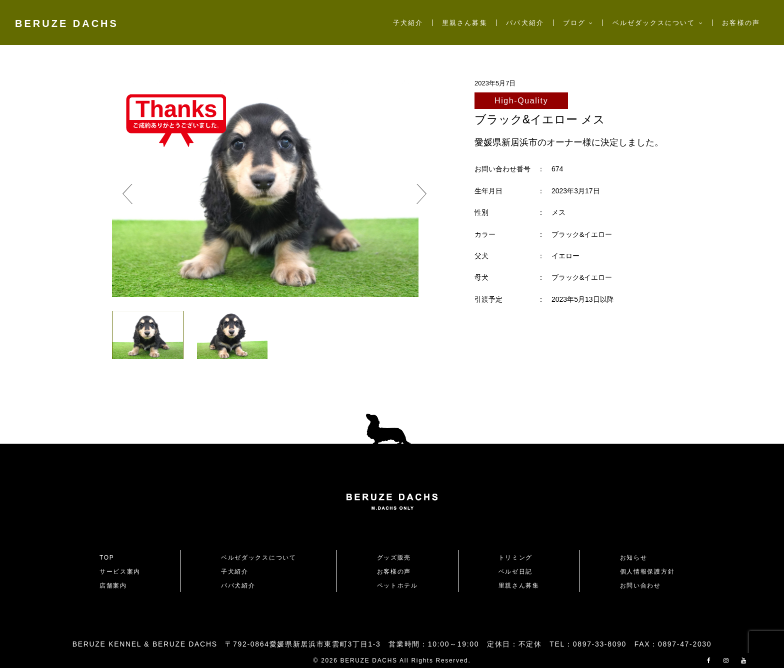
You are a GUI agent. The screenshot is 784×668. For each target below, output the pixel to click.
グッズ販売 (394, 557)
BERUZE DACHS (66, 23)
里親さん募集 (464, 22)
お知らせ (634, 557)
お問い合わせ (644, 585)
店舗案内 (113, 585)
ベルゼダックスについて (654, 22)
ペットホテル (397, 585)
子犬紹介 (408, 22)
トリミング (515, 557)
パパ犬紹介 (525, 22)
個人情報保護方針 (647, 571)
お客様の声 (741, 22)
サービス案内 (120, 571)
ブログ (574, 22)
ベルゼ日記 (515, 571)
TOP (107, 557)
